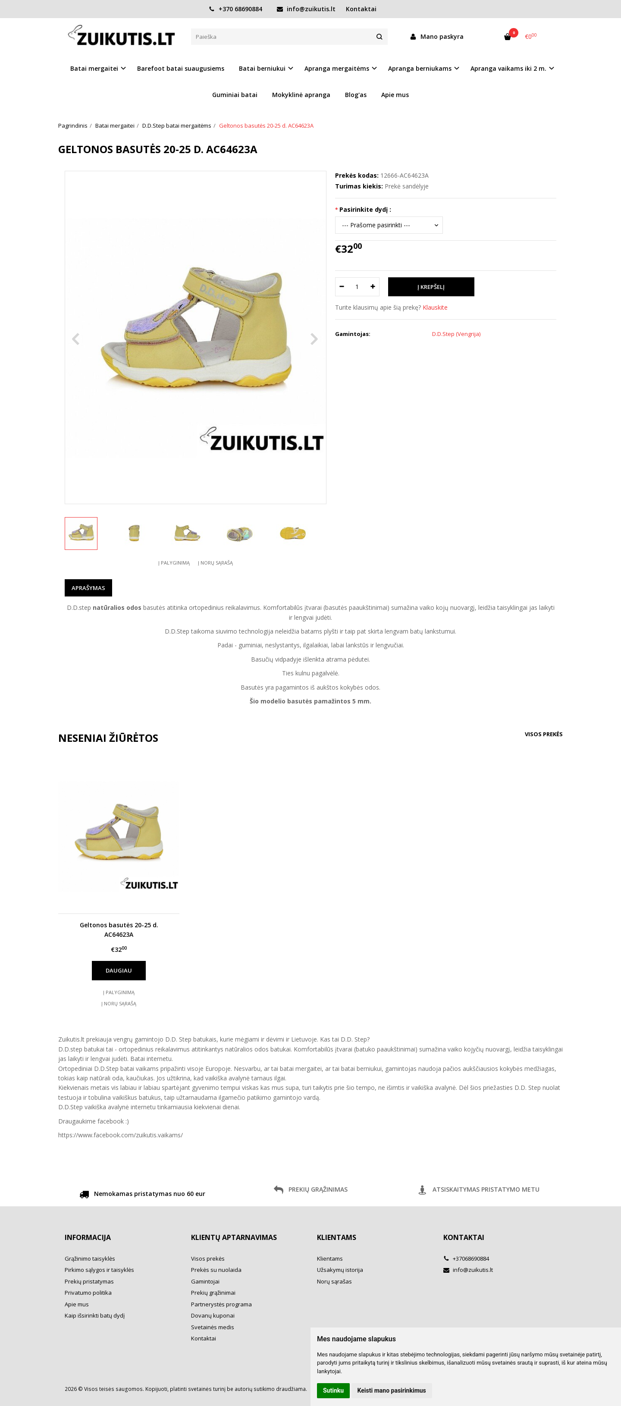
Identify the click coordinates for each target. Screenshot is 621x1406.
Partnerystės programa (221, 1304)
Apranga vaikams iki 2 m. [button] (508, 68)
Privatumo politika (88, 1292)
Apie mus (395, 95)
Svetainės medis (212, 1327)
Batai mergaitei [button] (94, 68)
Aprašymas (88, 588)
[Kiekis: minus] (341, 286)
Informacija (88, 1237)
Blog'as (356, 95)
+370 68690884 (235, 9)
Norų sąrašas (334, 1281)
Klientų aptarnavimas (234, 1237)
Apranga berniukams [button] (420, 68)
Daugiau (119, 970)
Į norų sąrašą (215, 562)
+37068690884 (466, 1258)
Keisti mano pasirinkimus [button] (392, 1390)
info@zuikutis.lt (306, 9)
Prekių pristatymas (89, 1281)
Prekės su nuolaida (216, 1270)
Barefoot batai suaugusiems (180, 68)
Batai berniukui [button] (262, 68)
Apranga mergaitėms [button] (336, 68)
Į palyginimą (174, 562)
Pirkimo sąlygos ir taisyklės (99, 1270)
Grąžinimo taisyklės (90, 1258)
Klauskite (435, 307)
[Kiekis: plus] (373, 286)
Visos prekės (544, 734)
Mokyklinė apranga (301, 95)
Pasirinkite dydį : (365, 209)
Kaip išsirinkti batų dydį (95, 1315)
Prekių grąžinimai (213, 1292)
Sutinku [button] (333, 1390)
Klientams (336, 1237)
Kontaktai (361, 9)
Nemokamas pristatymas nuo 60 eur (142, 1195)
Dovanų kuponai (213, 1315)
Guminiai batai (234, 95)
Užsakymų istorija (340, 1270)
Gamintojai (205, 1281)
